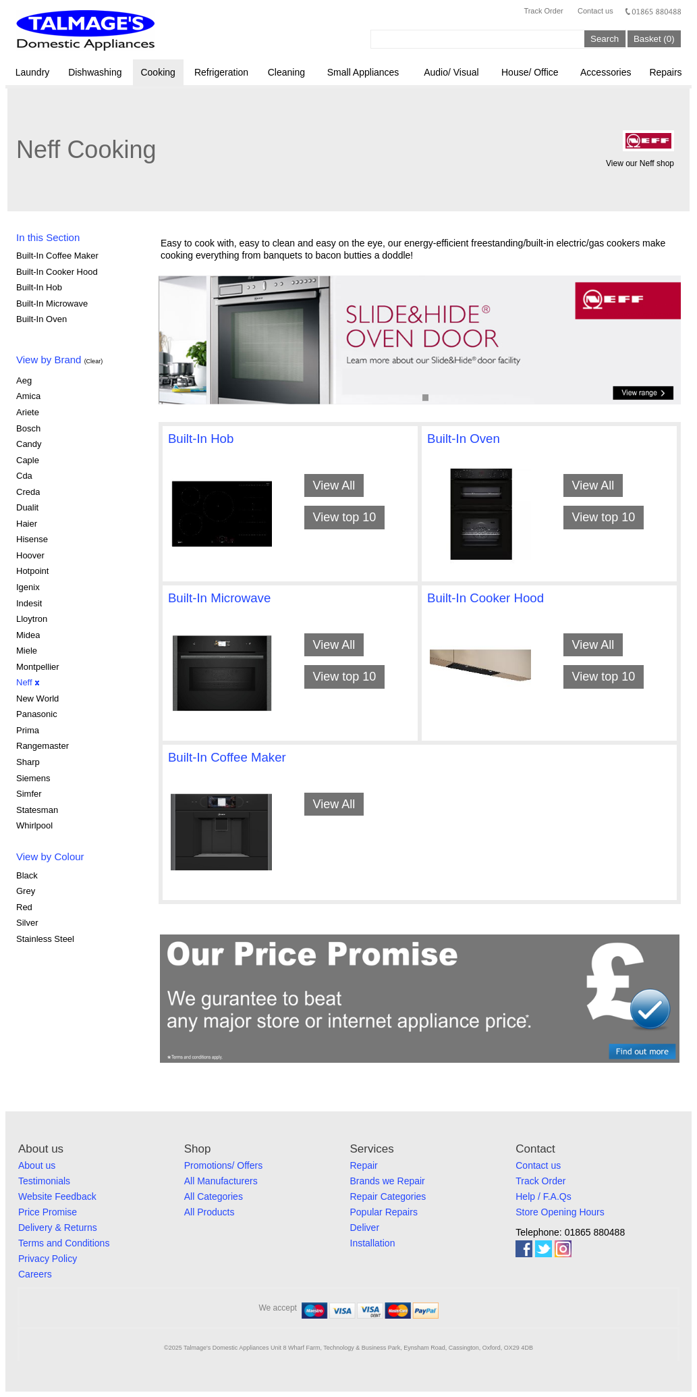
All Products (209, 1212)
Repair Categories (388, 1196)
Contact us (595, 11)
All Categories (213, 1196)
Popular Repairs (384, 1212)
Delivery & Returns (57, 1227)
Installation (372, 1243)
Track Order (543, 11)
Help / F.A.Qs (543, 1196)
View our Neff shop (640, 163)
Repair (364, 1165)
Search (604, 39)
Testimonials (44, 1181)
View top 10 (344, 517)
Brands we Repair (387, 1181)
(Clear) (93, 361)
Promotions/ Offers (223, 1165)
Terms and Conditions (63, 1243)
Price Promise (47, 1212)
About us (36, 1165)
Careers (35, 1274)
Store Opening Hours (560, 1212)
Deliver (365, 1227)
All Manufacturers (221, 1181)
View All (333, 485)
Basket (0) (654, 39)
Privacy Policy (47, 1258)
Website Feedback (57, 1196)
